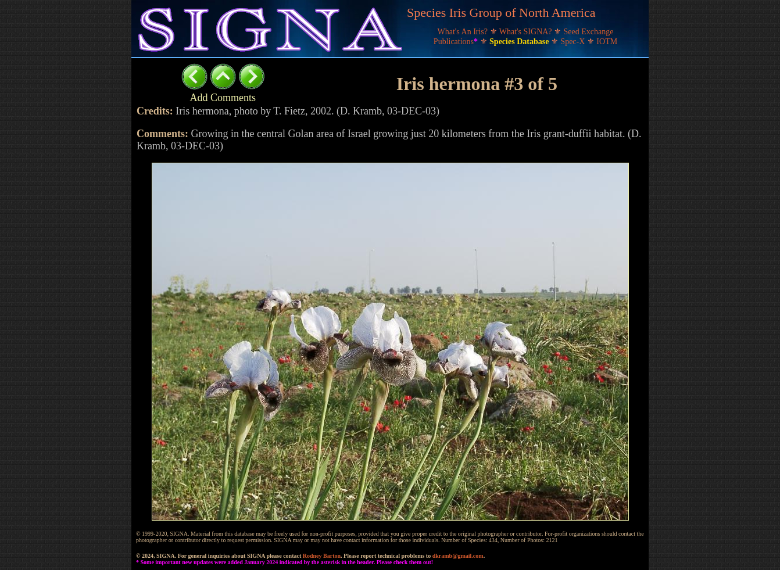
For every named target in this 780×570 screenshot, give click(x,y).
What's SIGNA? (526, 31)
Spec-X (573, 41)
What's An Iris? (464, 31)
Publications (457, 41)
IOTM (606, 41)
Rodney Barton (322, 556)
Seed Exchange (589, 31)
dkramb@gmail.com (458, 556)
